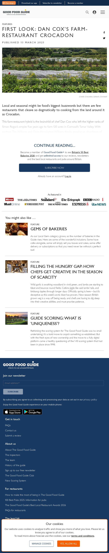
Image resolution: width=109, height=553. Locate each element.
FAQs (8, 425)
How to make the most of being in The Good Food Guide (34, 494)
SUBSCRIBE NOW (54, 167)
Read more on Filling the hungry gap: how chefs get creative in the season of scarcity (54, 284)
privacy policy (90, 399)
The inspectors (12, 454)
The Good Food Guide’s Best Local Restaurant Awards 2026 (35, 505)
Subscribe (13, 391)
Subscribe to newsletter (52, 3)
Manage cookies (41, 543)
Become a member (75, 3)
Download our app (29, 3)
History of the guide (15, 465)
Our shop (9, 3)
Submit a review (13, 435)
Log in (68, 176)
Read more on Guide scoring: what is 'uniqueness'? (54, 331)
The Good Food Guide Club (19, 475)
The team (10, 460)
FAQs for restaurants (15, 510)
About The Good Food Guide (20, 449)
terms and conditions (82, 535)
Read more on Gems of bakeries (54, 239)
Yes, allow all (68, 543)
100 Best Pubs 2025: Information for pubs (25, 499)
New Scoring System (15, 480)
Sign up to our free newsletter (20, 470)
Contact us (10, 430)
